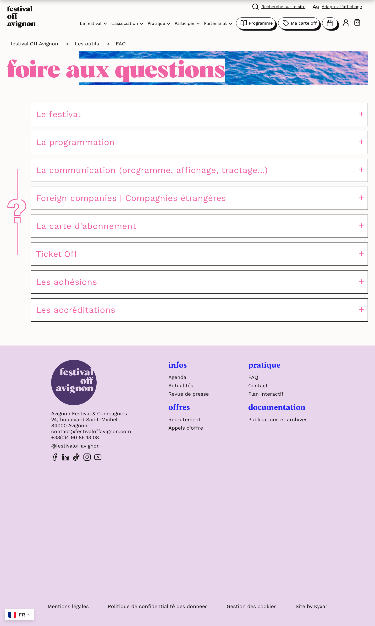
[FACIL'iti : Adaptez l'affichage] (337, 6)
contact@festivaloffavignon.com (91, 431)
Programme (256, 23)
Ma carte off (299, 23)
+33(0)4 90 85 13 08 (75, 437)
